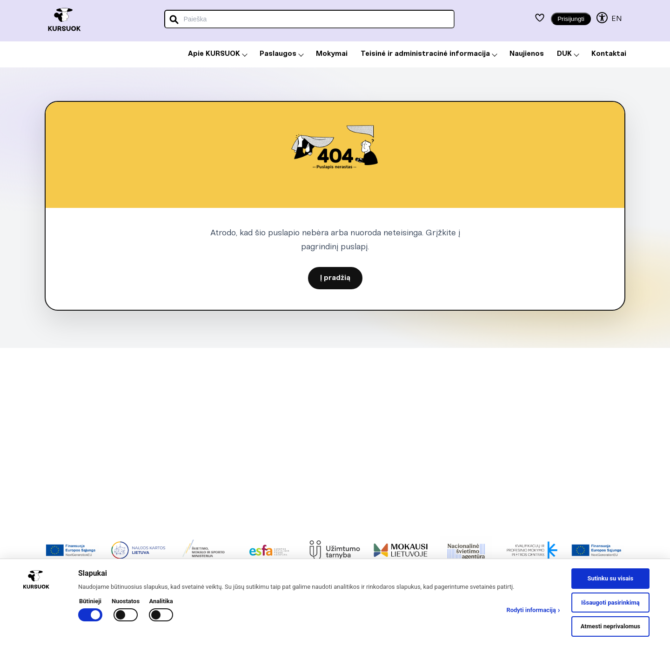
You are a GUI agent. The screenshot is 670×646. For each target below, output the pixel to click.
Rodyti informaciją (533, 610)
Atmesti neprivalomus (610, 626)
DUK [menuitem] (568, 54)
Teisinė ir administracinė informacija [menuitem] (429, 54)
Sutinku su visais (610, 578)
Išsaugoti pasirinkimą (610, 602)
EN (616, 19)
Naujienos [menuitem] (526, 54)
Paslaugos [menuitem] (282, 54)
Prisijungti (570, 18)
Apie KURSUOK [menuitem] (218, 54)
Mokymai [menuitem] (332, 54)
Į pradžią (335, 278)
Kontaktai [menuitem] (608, 54)
